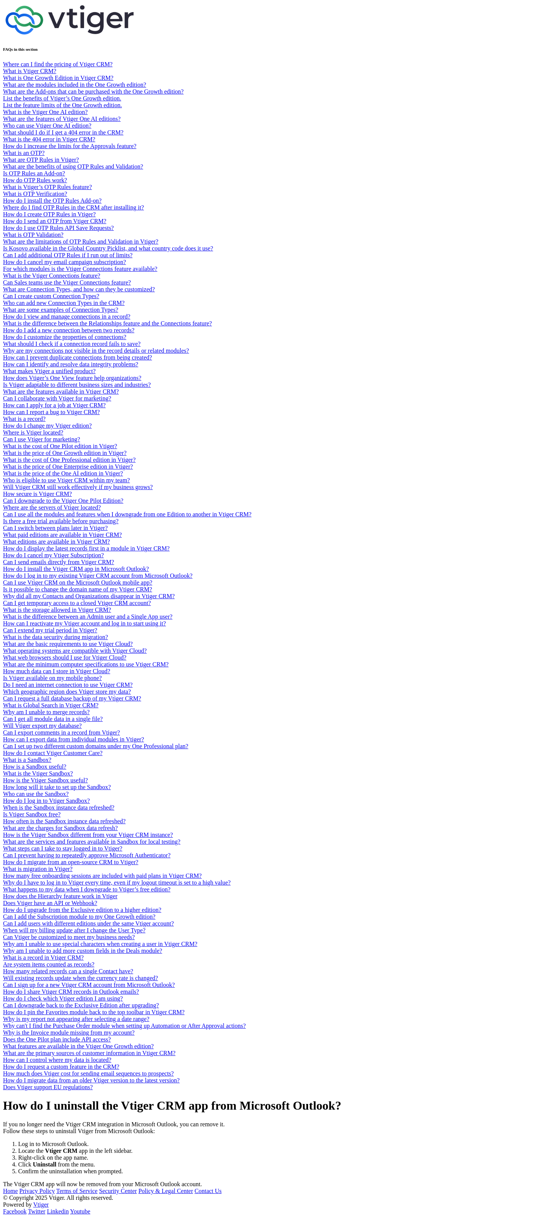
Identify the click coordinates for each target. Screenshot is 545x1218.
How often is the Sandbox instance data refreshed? (64, 821)
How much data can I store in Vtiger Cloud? (56, 671)
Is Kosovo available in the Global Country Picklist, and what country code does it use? (108, 248)
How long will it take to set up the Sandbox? (57, 787)
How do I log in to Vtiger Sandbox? (46, 800)
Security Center (118, 1191)
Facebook (14, 1211)
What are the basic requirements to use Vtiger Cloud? (68, 644)
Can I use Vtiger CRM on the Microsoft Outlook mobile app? (77, 582)
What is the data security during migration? (55, 637)
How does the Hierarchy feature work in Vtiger (60, 896)
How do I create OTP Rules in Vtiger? (49, 214)
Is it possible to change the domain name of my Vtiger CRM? (77, 589)
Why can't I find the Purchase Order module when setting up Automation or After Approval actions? (124, 1026)
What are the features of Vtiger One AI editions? (62, 119)
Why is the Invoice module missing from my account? (68, 1032)
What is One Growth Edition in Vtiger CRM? (58, 78)
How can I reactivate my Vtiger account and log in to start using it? (84, 623)
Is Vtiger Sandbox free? (32, 814)
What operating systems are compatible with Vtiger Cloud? (75, 650)
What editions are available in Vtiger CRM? (56, 541)
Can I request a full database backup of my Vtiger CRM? (72, 698)
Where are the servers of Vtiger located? (52, 507)
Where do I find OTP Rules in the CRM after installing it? (73, 207)
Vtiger (41, 1204)
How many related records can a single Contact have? (68, 971)
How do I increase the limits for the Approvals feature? (69, 146)
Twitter (36, 1211)
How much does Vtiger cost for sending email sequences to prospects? (88, 1073)
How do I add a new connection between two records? (68, 330)
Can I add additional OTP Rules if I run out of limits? (67, 255)
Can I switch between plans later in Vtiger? (55, 528)
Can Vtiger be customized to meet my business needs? (69, 937)
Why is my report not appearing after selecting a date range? (76, 1019)
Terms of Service (77, 1191)
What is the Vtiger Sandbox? (38, 773)
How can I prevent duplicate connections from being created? (77, 357)
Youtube (80, 1211)
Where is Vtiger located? (33, 432)
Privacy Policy (37, 1191)
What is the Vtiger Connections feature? (51, 275)
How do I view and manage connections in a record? (66, 316)
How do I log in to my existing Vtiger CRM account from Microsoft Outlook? (98, 575)
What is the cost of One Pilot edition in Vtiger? (60, 446)
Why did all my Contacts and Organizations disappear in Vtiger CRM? (89, 596)
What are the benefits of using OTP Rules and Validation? (73, 166)
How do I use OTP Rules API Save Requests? (58, 228)
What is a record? (24, 419)
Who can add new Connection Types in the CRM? (64, 303)
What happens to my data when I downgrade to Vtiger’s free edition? (86, 889)
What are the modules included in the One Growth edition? (74, 84)
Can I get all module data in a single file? (53, 719)
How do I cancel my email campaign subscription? (64, 262)
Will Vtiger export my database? (42, 725)
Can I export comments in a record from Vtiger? (61, 732)
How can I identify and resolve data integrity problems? (70, 364)
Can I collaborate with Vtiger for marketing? (57, 398)
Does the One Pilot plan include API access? (57, 1039)
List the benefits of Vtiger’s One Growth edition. (62, 98)
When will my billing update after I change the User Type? (74, 930)
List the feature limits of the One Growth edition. (62, 105)
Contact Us (208, 1191)
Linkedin (58, 1211)
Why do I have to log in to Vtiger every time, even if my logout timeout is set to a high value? (116, 882)
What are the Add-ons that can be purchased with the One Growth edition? (93, 91)
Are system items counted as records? (48, 964)
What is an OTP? (24, 153)
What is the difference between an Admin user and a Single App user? (88, 616)
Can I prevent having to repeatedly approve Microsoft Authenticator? (87, 855)
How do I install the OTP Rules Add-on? (52, 200)
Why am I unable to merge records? (46, 712)
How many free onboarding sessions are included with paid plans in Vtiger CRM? (102, 875)
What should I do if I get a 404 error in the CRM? (63, 132)
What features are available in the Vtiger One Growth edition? (78, 1046)
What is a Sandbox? (27, 760)
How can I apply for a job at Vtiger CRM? (54, 405)
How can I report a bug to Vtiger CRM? (51, 412)
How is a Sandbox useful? (34, 766)
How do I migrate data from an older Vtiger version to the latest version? (91, 1080)
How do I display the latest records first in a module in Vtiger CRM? (86, 548)
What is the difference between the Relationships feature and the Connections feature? (107, 323)
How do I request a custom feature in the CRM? (61, 1066)
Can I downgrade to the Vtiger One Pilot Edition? (63, 500)
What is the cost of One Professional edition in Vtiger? (69, 460)
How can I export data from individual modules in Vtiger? (73, 739)
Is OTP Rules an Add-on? (34, 173)
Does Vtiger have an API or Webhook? (50, 903)
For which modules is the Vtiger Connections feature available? (80, 269)
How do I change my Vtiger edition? (47, 425)
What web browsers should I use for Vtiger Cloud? (64, 657)
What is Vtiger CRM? (29, 71)
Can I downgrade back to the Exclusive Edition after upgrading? (81, 1005)
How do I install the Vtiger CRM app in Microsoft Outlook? (76, 569)
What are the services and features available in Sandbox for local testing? (92, 841)
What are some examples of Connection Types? (60, 309)
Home (10, 1191)
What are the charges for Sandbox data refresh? (60, 828)
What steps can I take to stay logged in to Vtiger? (62, 848)
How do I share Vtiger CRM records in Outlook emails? (71, 991)
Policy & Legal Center (166, 1191)
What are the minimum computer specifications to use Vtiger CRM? (85, 664)
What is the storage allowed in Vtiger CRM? (57, 610)
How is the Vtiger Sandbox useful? (45, 780)
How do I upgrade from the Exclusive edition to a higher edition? (82, 910)
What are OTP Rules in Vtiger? (41, 159)
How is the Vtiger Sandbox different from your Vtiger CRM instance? (88, 835)
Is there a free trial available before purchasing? (60, 521)
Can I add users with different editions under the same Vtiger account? (88, 923)
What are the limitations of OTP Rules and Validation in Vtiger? (80, 241)
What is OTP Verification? (35, 194)
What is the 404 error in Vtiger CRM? (49, 139)
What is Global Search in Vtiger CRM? (50, 705)
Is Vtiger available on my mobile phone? (52, 678)
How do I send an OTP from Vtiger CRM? (54, 221)
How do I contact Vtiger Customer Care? (53, 753)
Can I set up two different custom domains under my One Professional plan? (95, 746)
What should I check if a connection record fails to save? (71, 344)
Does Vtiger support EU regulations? (48, 1087)
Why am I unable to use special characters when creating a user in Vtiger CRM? (100, 944)
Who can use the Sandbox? (36, 794)
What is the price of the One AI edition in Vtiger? (63, 473)
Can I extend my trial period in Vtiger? (50, 630)
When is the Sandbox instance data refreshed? (58, 807)
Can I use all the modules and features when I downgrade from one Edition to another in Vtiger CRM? (127, 514)
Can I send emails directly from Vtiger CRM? (58, 562)
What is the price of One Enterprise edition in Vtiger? (68, 466)
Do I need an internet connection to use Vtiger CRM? (67, 685)
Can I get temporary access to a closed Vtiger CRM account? (77, 603)
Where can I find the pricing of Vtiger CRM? (57, 64)
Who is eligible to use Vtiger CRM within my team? (66, 480)
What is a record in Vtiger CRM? (43, 957)
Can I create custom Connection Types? (51, 296)
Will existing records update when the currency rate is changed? (80, 978)
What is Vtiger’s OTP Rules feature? (47, 187)
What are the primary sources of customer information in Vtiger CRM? (89, 1053)
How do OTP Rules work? (35, 180)
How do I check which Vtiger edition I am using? (63, 998)
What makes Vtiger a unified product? (49, 371)
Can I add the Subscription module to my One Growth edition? (79, 916)
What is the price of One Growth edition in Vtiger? (64, 453)
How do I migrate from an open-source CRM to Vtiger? (70, 862)
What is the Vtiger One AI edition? (45, 112)
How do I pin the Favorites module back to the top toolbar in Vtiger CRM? (94, 1012)
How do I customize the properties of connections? (64, 337)
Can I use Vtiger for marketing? (41, 439)
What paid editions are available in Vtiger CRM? (62, 535)
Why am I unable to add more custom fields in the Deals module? (82, 951)
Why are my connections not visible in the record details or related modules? (96, 350)
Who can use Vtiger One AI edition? (47, 125)
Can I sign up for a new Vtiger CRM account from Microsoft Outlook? (89, 985)
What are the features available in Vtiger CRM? (61, 391)
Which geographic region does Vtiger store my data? (67, 691)
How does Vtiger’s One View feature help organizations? (72, 378)
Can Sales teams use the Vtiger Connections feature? (67, 282)
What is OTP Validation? (33, 234)
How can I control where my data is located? (57, 1060)
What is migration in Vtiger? (38, 869)
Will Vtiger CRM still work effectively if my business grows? (78, 487)
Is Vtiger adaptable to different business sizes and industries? (77, 385)
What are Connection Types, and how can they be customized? (79, 289)
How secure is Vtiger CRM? (37, 494)
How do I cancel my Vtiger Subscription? (53, 555)
